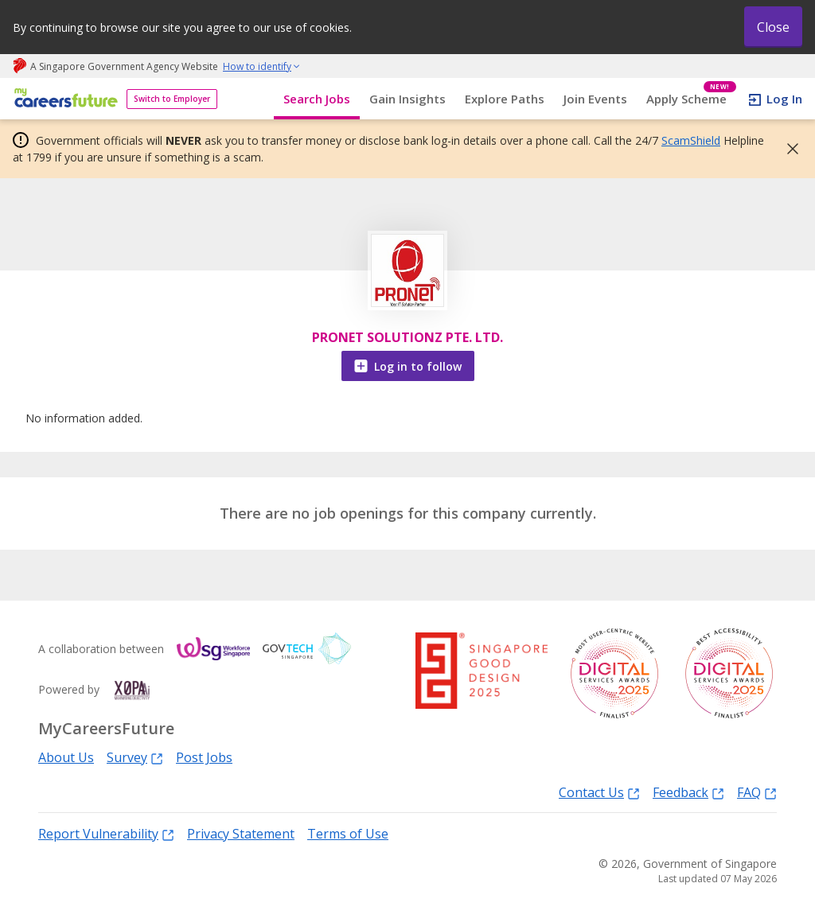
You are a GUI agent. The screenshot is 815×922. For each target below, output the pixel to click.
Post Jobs (204, 757)
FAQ (757, 791)
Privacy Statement (240, 834)
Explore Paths (504, 99)
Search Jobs (316, 99)
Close (773, 27)
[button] (788, 148)
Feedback (688, 791)
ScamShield (690, 140)
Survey (135, 756)
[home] (63, 99)
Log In (784, 99)
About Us (66, 757)
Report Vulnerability (106, 833)
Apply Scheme (691, 99)
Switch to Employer (172, 98)
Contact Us (599, 791)
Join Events (595, 99)
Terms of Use (347, 834)
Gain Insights (407, 99)
